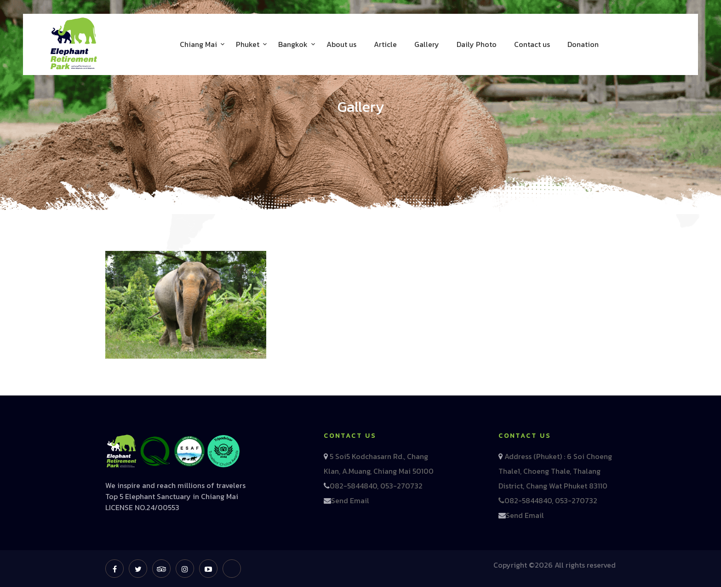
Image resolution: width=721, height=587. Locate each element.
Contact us (532, 44)
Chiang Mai (198, 44)
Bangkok (293, 44)
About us (341, 44)
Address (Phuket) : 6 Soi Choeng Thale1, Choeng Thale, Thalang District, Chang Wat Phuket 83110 (555, 471)
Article (385, 44)
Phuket (247, 44)
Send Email (350, 500)
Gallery (426, 44)
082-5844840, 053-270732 (376, 485)
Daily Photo (477, 44)
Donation (583, 44)
